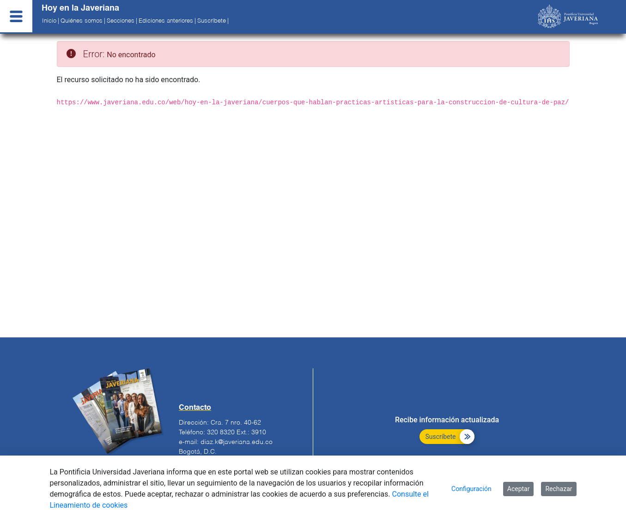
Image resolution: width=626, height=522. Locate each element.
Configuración (471, 488)
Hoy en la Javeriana (80, 8)
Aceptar (518, 488)
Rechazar (558, 488)
